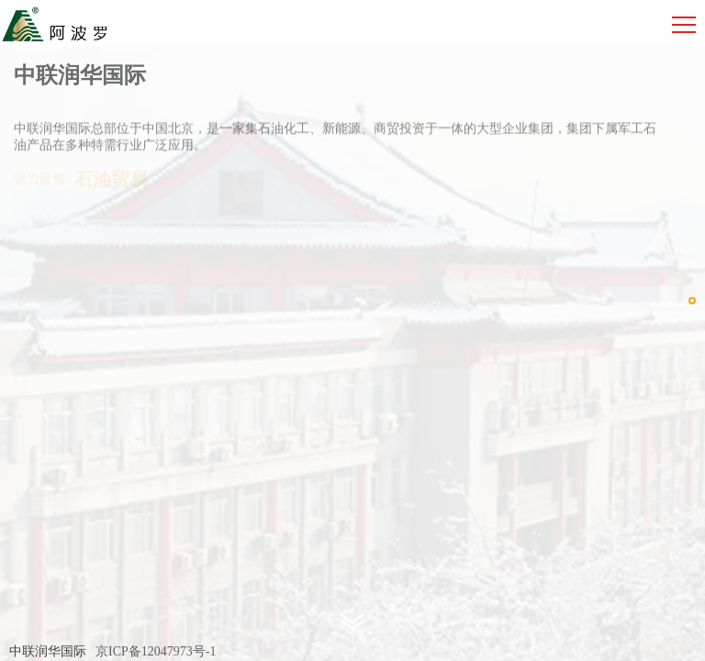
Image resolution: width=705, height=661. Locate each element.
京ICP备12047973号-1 (155, 651)
